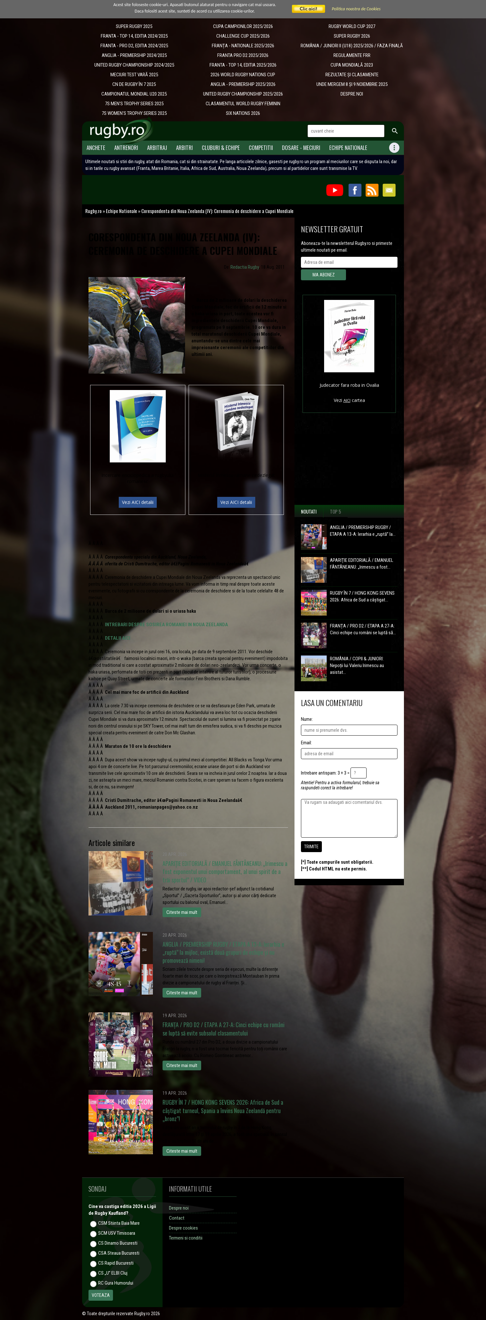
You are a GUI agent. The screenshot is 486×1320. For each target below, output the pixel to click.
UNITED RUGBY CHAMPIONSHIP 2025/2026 (243, 94)
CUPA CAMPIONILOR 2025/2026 (243, 26)
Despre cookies (183, 1228)
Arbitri (184, 148)
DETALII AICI (117, 638)
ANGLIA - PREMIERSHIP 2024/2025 (134, 55)
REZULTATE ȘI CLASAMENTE (352, 75)
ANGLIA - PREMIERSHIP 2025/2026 (243, 84)
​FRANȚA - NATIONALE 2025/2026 (243, 46)
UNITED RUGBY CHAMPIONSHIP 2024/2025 (134, 65)
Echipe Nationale (348, 148)
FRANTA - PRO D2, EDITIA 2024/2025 (134, 46)
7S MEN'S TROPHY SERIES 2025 (134, 104)
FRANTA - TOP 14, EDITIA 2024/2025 (134, 36)
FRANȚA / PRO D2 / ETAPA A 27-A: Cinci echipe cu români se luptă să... (363, 629)
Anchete (96, 148)
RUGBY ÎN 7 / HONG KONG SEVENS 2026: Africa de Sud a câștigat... (362, 596)
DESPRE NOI (352, 94)
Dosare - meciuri (301, 148)
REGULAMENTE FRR (351, 55)
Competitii (261, 148)
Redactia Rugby (244, 267)
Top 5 (335, 511)
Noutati (309, 511)
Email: (306, 743)
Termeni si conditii (185, 1238)
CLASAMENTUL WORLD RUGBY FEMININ (243, 104)
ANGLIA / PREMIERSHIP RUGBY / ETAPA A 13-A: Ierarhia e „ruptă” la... (363, 531)
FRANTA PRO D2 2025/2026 (242, 55)
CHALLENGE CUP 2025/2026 (243, 36)
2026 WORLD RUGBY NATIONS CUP (242, 75)
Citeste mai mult (181, 912)
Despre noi (179, 1208)
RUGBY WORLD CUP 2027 (352, 26)
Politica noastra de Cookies (356, 9)
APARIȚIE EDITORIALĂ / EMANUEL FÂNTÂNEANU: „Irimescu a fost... (361, 563)
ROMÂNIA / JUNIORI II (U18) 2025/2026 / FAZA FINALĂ (352, 46)
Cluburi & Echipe (221, 148)
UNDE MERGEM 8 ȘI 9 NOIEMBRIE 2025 (352, 84)
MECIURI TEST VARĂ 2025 (134, 75)
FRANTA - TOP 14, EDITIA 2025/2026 (243, 65)
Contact (176, 1218)
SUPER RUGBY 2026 (352, 36)
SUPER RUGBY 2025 (134, 26)
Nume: (307, 719)
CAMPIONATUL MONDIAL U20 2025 (134, 94)
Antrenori (126, 148)
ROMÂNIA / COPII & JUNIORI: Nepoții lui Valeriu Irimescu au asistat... (357, 665)
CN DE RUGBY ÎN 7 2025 (134, 84)
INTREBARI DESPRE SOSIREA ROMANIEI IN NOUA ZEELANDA (166, 624)
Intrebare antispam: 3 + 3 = (325, 773)
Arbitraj (157, 148)
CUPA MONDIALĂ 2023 (352, 65)
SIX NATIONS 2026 (243, 113)
